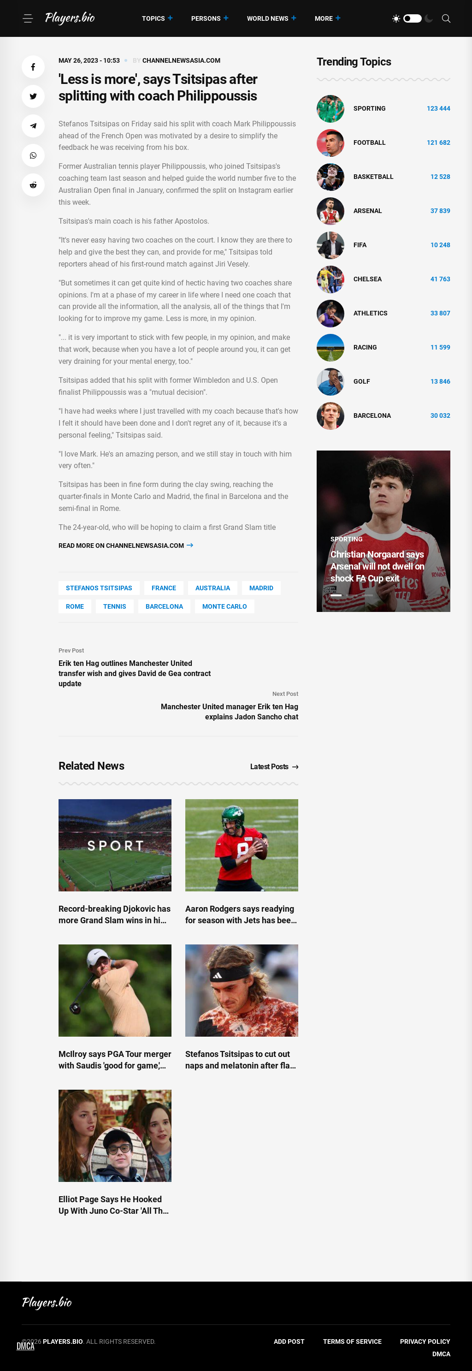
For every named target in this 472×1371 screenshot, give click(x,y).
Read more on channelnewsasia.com (126, 545)
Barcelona (164, 606)
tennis (114, 606)
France (164, 588)
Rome (75, 606)
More (324, 18)
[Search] (446, 18)
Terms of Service (352, 1341)
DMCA (441, 1354)
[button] (33, 66)
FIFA (360, 245)
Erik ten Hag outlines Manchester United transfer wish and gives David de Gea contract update (135, 673)
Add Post (289, 1341)
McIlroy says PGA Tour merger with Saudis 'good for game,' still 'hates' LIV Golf (115, 1065)
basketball (374, 176)
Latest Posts (274, 766)
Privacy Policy (425, 1341)
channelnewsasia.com (181, 60)
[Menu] (28, 18)
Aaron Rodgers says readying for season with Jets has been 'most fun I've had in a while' (240, 920)
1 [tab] (336, 595)
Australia (212, 588)
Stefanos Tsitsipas (99, 588)
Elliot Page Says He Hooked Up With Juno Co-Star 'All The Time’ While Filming (113, 1210)
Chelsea (368, 279)
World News (268, 18)
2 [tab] (351, 595)
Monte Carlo (224, 606)
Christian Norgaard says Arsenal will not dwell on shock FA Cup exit (377, 566)
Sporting (370, 108)
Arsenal (368, 210)
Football (370, 142)
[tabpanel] (383, 531)
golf (362, 381)
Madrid (261, 588)
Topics (153, 18)
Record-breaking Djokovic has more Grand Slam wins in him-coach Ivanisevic (115, 920)
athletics (371, 313)
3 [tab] (367, 595)
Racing (365, 347)
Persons (206, 18)
